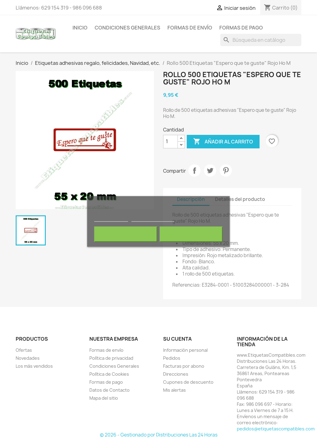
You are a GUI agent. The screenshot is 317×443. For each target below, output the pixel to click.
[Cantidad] (170, 141)
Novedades (28, 358)
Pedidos (171, 358)
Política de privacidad (111, 358)
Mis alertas (174, 390)
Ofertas (24, 350)
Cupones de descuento (188, 382)
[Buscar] (260, 40)
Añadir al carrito (223, 142)
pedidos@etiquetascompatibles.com (276, 429)
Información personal (185, 350)
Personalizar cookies (152, 218)
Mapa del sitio (103, 398)
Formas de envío (189, 27)
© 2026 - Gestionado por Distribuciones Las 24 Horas (158, 435)
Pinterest (226, 170)
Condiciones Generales (127, 27)
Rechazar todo (126, 234)
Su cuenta (177, 338)
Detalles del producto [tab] (240, 199)
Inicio (80, 27)
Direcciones (175, 374)
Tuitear (210, 170)
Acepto (191, 234)
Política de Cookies (109, 374)
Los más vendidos (34, 366)
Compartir (194, 170)
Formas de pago (241, 27)
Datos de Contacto (109, 390)
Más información (111, 218)
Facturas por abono (183, 366)
